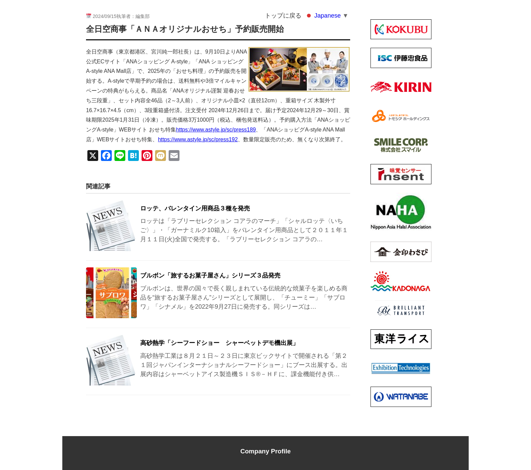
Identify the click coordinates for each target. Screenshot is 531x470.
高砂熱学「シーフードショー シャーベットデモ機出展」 (219, 343)
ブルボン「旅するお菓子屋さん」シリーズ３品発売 (210, 275)
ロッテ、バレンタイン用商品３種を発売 (195, 208)
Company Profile (265, 451)
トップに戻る (283, 15)
